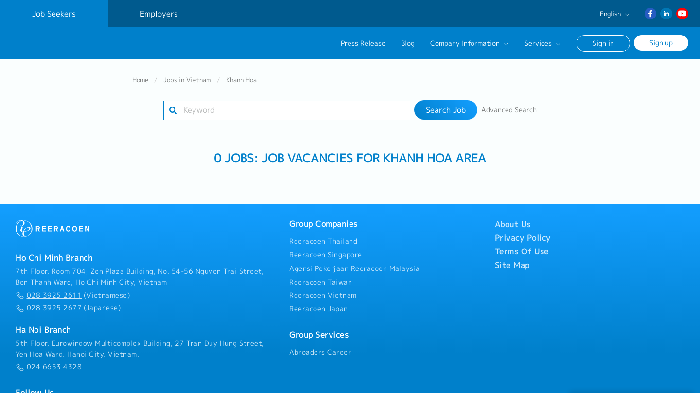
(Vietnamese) (73, 292)
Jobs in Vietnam (187, 76)
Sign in (603, 43)
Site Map (512, 262)
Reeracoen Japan (318, 305)
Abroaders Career (320, 349)
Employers (159, 13)
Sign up (661, 42)
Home (140, 76)
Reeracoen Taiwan (320, 279)
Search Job (446, 106)
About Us (513, 221)
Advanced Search (509, 106)
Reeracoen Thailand (323, 238)
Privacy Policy (523, 234)
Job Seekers (54, 13)
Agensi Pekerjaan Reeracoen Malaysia (354, 265)
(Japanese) (68, 304)
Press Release (363, 43)
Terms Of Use (522, 248)
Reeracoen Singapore (325, 251)
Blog (408, 43)
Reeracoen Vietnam (323, 292)
